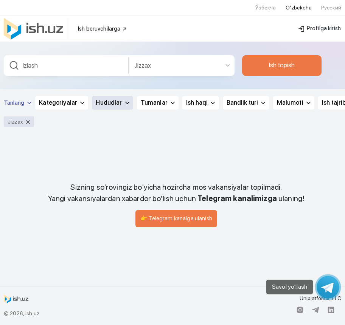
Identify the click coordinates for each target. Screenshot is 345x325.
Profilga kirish (319, 28)
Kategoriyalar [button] (61, 102)
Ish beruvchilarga (102, 28)
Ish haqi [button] (200, 102)
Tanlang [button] (17, 102)
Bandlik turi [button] (246, 102)
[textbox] (66, 65)
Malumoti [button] (294, 102)
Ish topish (282, 65)
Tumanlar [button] (158, 102)
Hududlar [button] (112, 102)
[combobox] (66, 65)
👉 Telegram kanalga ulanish (176, 218)
